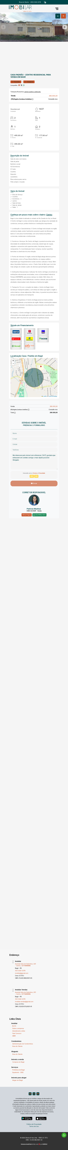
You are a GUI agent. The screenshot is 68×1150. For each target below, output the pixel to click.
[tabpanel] (34, 27)
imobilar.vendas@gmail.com (24, 1001)
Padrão (20, 75)
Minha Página (26, 515)
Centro (29, 75)
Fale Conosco (16, 1033)
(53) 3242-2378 (20, 970)
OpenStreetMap (53, 396)
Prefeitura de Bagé (18, 1070)
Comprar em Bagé (18, 1062)
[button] (45, 2)
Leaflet (44, 396)
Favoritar (16, 82)
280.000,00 (53, 96)
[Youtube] (37, 1093)
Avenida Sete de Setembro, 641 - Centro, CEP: (25, 964)
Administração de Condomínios (22, 1044)
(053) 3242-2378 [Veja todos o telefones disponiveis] (35, 2)
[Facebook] (30, 1093)
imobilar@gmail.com (21, 973)
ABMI (14, 1036)
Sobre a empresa (18, 1028)
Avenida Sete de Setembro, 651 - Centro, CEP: (25, 993)
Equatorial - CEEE (18, 1072)
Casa (13, 75)
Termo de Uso (34, 1126)
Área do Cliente (24, 2)
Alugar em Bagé (17, 1080)
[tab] (57, 16)
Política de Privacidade (34, 1124)
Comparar (29, 82)
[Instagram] (34, 1093)
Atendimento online (18, 1031)
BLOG (14, 1026)
